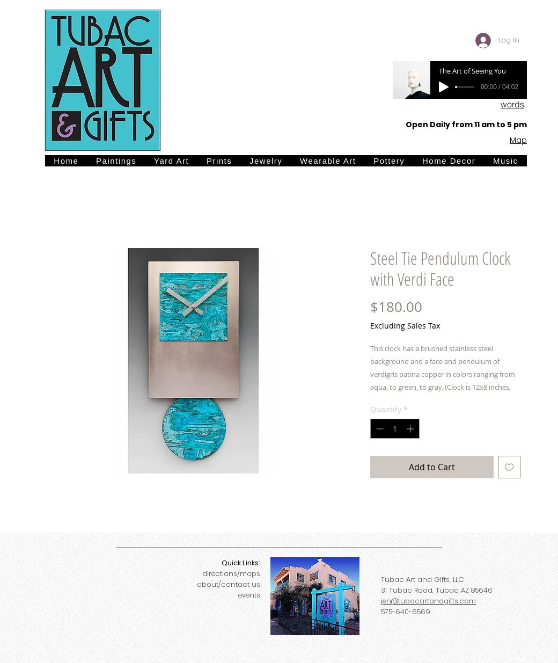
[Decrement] (378, 428)
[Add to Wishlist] (509, 467)
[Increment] (411, 428)
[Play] (444, 87)
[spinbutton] (395, 428)
